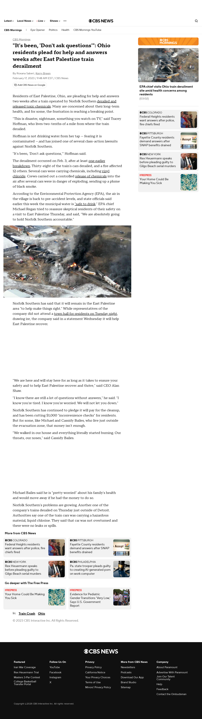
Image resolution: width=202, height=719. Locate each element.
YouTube (55, 667)
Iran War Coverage (25, 667)
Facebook (55, 672)
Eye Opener (38, 30)
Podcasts (126, 672)
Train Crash (27, 614)
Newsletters (128, 667)
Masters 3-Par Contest (27, 677)
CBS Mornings (13, 30)
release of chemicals (91, 176)
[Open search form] (196, 20)
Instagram (55, 677)
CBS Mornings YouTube (87, 30)
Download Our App (132, 677)
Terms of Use (93, 682)
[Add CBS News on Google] (30, 85)
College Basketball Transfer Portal (25, 683)
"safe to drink (85, 204)
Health (65, 30)
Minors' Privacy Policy (98, 687)
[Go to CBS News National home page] (101, 21)
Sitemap (126, 687)
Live (41, 21)
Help (159, 684)
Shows (55, 21)
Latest (9, 21)
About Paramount (167, 667)
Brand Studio (128, 682)
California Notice (95, 672)
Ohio (41, 614)
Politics (53, 30)
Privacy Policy (93, 667)
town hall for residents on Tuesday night (85, 314)
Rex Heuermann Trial (26, 672)
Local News (25, 21)
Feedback (162, 689)
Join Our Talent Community (166, 678)
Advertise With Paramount (172, 672)
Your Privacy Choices (97, 677)
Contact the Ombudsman (171, 694)
